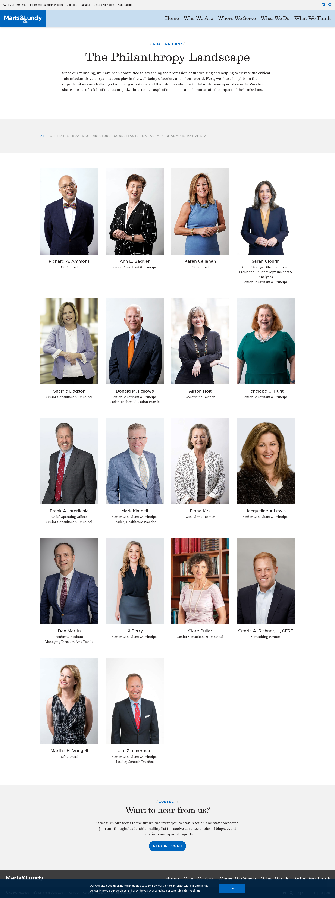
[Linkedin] (323, 5)
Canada (85, 5)
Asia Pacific (125, 5)
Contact (72, 5)
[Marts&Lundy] (23, 18)
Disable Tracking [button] (188, 891)
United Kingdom (104, 5)
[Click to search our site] (330, 5)
